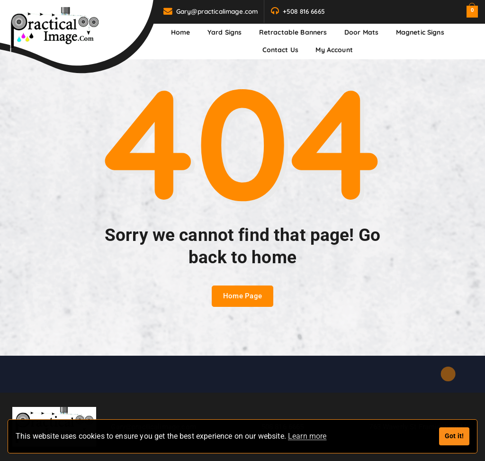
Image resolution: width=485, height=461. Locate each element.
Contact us (280, 50)
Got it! (454, 436)
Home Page (242, 296)
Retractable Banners (293, 32)
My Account (334, 50)
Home (180, 32)
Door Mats (361, 32)
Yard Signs (224, 32)
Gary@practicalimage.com (217, 11)
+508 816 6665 (304, 11)
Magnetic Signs (420, 32)
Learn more (307, 436)
